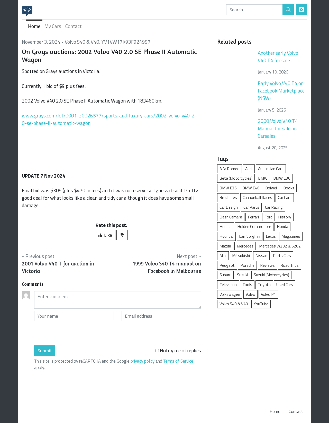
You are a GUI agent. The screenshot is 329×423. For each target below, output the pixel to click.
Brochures (228, 197)
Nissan (261, 255)
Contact (73, 26)
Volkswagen (230, 294)
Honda (282, 226)
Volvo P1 (268, 294)
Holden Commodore (254, 226)
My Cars (52, 26)
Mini (223, 255)
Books (288, 188)
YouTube (261, 304)
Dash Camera (231, 217)
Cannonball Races (257, 197)
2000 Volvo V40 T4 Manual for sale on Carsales (278, 128)
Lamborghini (249, 236)
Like (105, 235)
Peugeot (227, 265)
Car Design (229, 207)
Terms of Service (178, 361)
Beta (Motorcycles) (236, 178)
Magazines (290, 236)
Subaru (225, 275)
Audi (248, 168)
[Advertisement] (262, 352)
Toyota (264, 284)
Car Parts (251, 207)
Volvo (250, 294)
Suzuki (242, 275)
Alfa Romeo (230, 168)
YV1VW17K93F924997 (126, 41)
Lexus (271, 236)
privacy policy (142, 361)
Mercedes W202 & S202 (280, 246)
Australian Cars (271, 168)
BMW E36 (228, 188)
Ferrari (253, 217)
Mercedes (245, 246)
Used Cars (284, 284)
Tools (247, 284)
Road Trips (289, 265)
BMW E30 (281, 178)
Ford (268, 217)
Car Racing (274, 207)
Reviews (267, 265)
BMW (263, 178)
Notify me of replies (178, 350)
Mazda (225, 246)
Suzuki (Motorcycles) (271, 275)
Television (228, 284)
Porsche (247, 265)
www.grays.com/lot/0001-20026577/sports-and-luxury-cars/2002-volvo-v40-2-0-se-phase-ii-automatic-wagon (109, 119)
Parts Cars (282, 255)
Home (34, 26)
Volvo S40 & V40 (82, 41)
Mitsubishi (241, 255)
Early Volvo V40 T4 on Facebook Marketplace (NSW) (281, 90)
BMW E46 (251, 188)
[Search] (254, 9)
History (284, 217)
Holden (226, 226)
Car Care (284, 197)
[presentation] (73, 333)
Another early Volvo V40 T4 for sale (278, 56)
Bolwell (271, 188)
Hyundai (226, 236)
